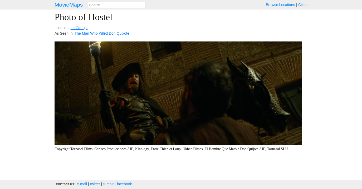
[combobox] (116, 5)
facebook (124, 184)
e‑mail (82, 184)
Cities (302, 5)
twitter (95, 184)
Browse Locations (280, 5)
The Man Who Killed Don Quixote (102, 33)
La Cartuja (79, 28)
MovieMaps (69, 4)
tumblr (108, 184)
